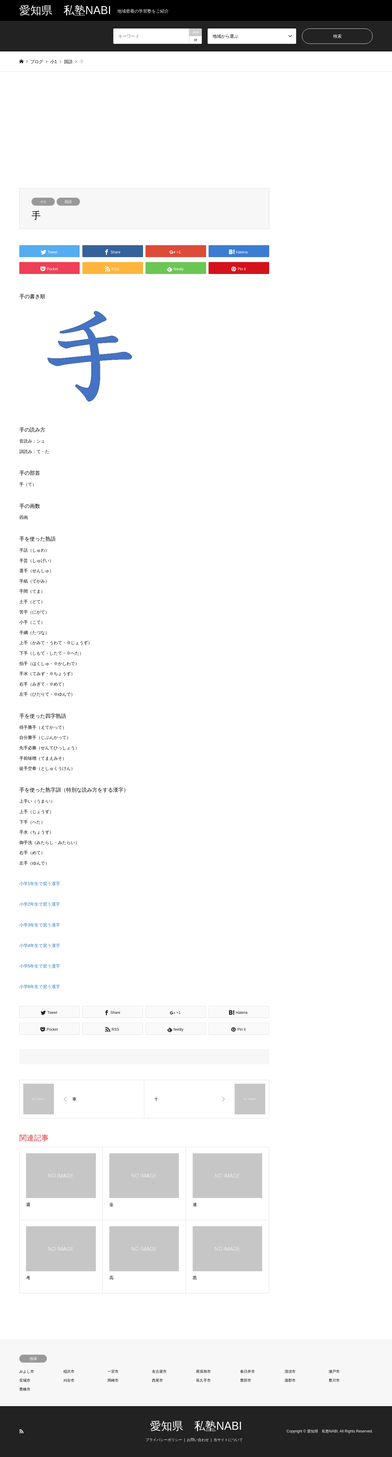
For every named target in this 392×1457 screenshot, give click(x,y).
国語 (68, 202)
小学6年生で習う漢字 (39, 986)
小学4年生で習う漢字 (39, 945)
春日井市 (247, 1371)
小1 (43, 202)
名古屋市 (159, 1371)
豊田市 (245, 1380)
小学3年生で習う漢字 (39, 925)
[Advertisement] (196, 130)
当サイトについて (228, 1440)
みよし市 (26, 1371)
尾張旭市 (203, 1371)
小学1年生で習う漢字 (39, 883)
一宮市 (113, 1371)
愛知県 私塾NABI (196, 1426)
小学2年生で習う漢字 (39, 904)
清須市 (290, 1371)
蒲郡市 (290, 1380)
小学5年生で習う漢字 (39, 966)
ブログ (36, 61)
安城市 (24, 1380)
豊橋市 (24, 1389)
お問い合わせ (198, 1440)
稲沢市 (68, 1371)
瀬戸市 (334, 1371)
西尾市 (157, 1380)
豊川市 (334, 1380)
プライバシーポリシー (163, 1440)
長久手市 (203, 1380)
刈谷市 (68, 1380)
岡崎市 (113, 1380)
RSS (21, 1431)
